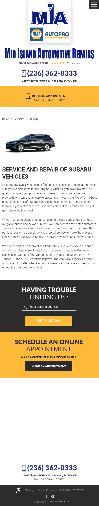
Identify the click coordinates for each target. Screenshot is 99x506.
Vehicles (19, 119)
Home (5, 119)
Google (53, 496)
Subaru (34, 119)
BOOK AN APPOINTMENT (49, 96)
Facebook (46, 496)
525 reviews (73, 63)
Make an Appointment (49, 366)
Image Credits (40, 501)
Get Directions (49, 320)
